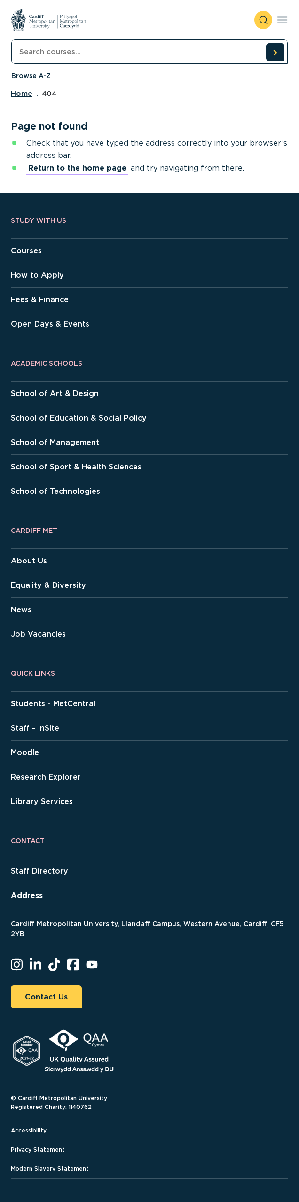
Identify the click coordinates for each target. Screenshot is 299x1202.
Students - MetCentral (53, 703)
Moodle (25, 752)
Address (27, 895)
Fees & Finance (40, 299)
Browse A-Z (31, 75)
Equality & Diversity (48, 585)
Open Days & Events (50, 324)
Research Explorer (46, 777)
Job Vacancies (38, 634)
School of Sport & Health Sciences (76, 466)
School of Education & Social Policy (79, 418)
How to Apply (37, 275)
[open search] (263, 20)
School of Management (55, 442)
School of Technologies (55, 491)
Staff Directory (39, 870)
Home (21, 93)
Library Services (42, 801)
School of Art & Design (55, 393)
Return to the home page (77, 168)
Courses (26, 250)
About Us (29, 560)
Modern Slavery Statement (50, 1168)
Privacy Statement (38, 1149)
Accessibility (29, 1130)
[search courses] (275, 52)
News (21, 609)
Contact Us (46, 996)
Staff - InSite (35, 728)
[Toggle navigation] (282, 20)
